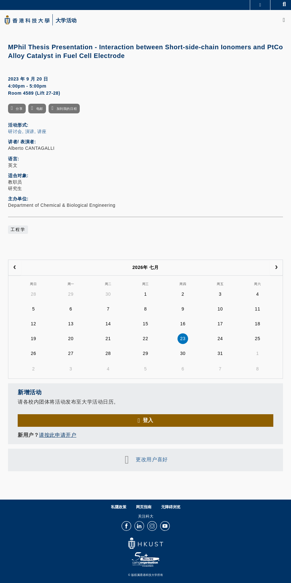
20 (71, 338)
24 (220, 338)
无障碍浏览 (170, 507)
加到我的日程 (67, 108)
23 (183, 338)
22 (145, 338)
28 (33, 294)
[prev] (14, 267)
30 (108, 294)
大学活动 (66, 20)
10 (220, 308)
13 (71, 323)
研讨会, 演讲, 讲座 (27, 131)
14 (108, 323)
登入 (148, 420)
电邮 (39, 108)
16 (183, 323)
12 (33, 323)
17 (220, 323)
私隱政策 (118, 507)
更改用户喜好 (152, 459)
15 (145, 323)
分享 (19, 108)
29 (71, 294)
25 (257, 338)
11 (257, 308)
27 (71, 353)
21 (108, 338)
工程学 (18, 229)
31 (220, 353)
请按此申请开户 (57, 435)
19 (33, 338)
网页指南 (143, 507)
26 (33, 353)
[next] (276, 267)
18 (257, 323)
